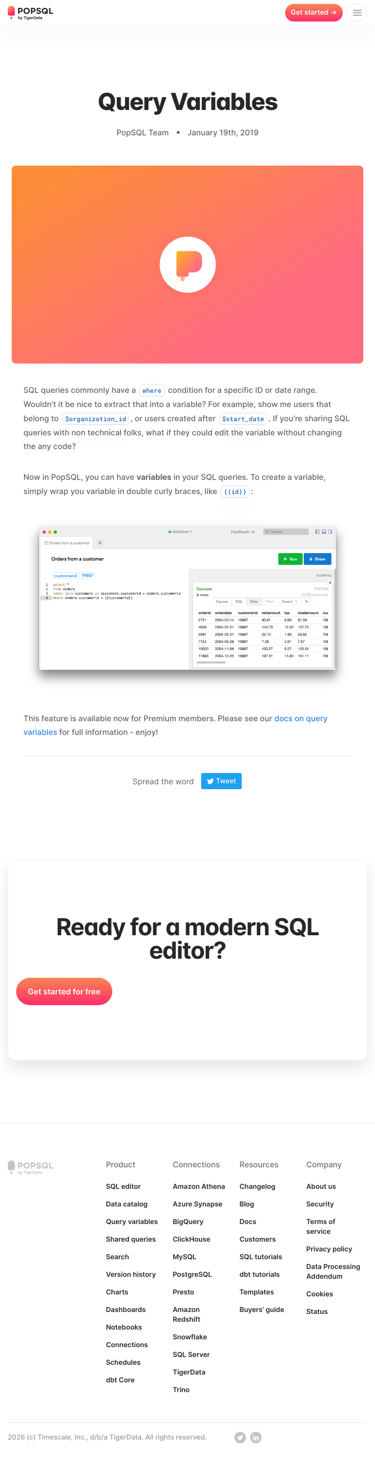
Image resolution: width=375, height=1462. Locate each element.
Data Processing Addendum (333, 1272)
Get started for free (64, 991)
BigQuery (188, 1222)
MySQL (185, 1257)
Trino (181, 1390)
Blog (246, 1204)
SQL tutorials (260, 1257)
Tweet (221, 781)
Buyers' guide (261, 1310)
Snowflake (190, 1337)
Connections (127, 1345)
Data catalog (126, 1204)
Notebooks (124, 1327)
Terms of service (320, 1227)
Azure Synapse (198, 1204)
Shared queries (131, 1239)
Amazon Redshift (187, 1315)
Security (320, 1204)
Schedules (123, 1362)
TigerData (189, 1372)
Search (117, 1257)
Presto (183, 1292)
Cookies (319, 1294)
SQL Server (191, 1355)
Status (317, 1312)
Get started (314, 13)
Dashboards (126, 1310)
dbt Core (120, 1380)
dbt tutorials (259, 1274)
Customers (257, 1239)
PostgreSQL (192, 1274)
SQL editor (123, 1186)
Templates (256, 1292)
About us (321, 1186)
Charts (117, 1292)
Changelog (257, 1186)
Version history (131, 1274)
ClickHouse (191, 1239)
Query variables (132, 1222)
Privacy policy (329, 1249)
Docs (247, 1222)
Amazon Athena (199, 1186)
